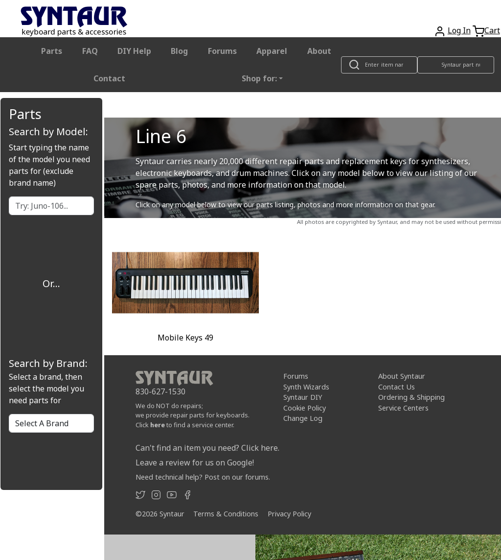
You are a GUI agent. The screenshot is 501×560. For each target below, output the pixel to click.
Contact (109, 78)
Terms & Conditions (225, 513)
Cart (492, 30)
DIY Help (134, 51)
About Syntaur (401, 376)
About (319, 51)
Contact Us (396, 386)
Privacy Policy (289, 513)
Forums (222, 51)
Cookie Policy (304, 408)
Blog (179, 51)
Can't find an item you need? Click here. (207, 447)
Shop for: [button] (259, 78)
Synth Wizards (306, 386)
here (157, 424)
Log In (459, 30)
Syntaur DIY (302, 397)
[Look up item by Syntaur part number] (455, 64)
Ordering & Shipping (411, 397)
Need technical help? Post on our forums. (203, 477)
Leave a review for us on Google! (195, 462)
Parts (51, 51)
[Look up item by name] (379, 64)
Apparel (271, 51)
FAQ (90, 51)
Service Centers (403, 408)
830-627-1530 (160, 391)
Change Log (302, 418)
